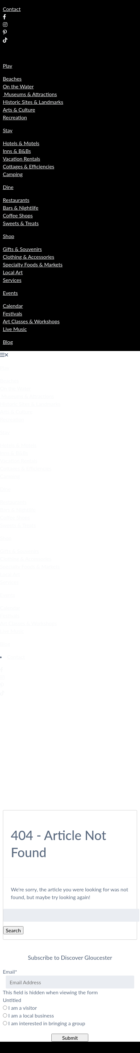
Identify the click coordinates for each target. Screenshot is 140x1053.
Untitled (12, 1000)
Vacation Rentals (21, 158)
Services (12, 280)
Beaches (12, 78)
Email (10, 971)
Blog (8, 342)
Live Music (15, 329)
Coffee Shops (18, 215)
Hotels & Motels (21, 143)
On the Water (18, 86)
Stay (8, 130)
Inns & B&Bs (17, 151)
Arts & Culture (19, 109)
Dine (8, 187)
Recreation (15, 117)
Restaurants (16, 200)
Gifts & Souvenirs (22, 249)
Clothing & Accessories (28, 257)
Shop (8, 236)
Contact (12, 9)
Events (10, 293)
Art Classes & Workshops (31, 321)
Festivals (12, 313)
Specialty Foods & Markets (33, 264)
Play (7, 66)
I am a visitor (22, 1008)
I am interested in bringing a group (46, 1023)
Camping (13, 174)
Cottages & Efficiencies (28, 166)
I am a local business (31, 1015)
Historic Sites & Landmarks (33, 102)
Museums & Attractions (30, 94)
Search (13, 930)
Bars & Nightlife (21, 208)
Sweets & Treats (21, 223)
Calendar (13, 306)
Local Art (13, 272)
